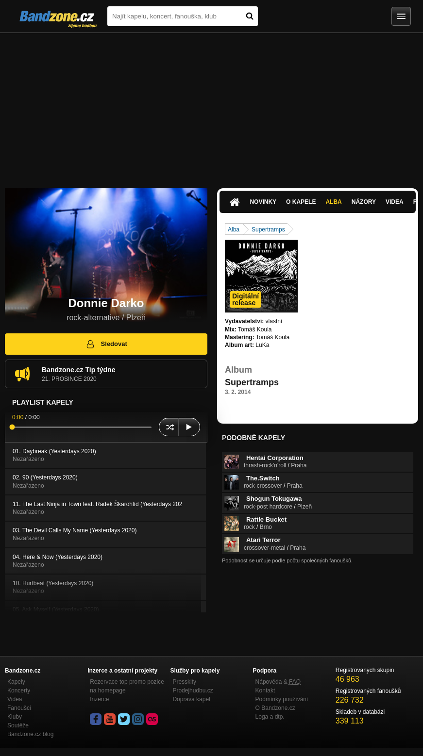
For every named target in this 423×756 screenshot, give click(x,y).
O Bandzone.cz (275, 708)
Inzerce (99, 699)
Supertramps (268, 229)
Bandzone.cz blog (30, 734)
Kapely (16, 681)
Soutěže (18, 725)
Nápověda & (278, 681)
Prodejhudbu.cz (192, 690)
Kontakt (265, 690)
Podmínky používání (281, 699)
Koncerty (18, 690)
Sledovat (106, 344)
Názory (364, 201)
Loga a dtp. (270, 716)
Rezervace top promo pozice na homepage (127, 686)
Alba (333, 201)
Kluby (14, 716)
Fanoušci (19, 708)
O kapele (301, 201)
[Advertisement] (211, 106)
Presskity (184, 681)
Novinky (263, 201)
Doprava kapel (191, 699)
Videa (395, 201)
